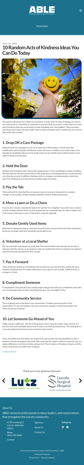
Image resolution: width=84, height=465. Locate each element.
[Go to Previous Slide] (4, 381)
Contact (11, 439)
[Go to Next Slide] (80, 381)
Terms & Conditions (48, 458)
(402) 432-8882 (14, 435)
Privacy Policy (34, 458)
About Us (38, 427)
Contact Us (39, 432)
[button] (80, 10)
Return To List (10, 352)
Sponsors (38, 422)
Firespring (46, 454)
